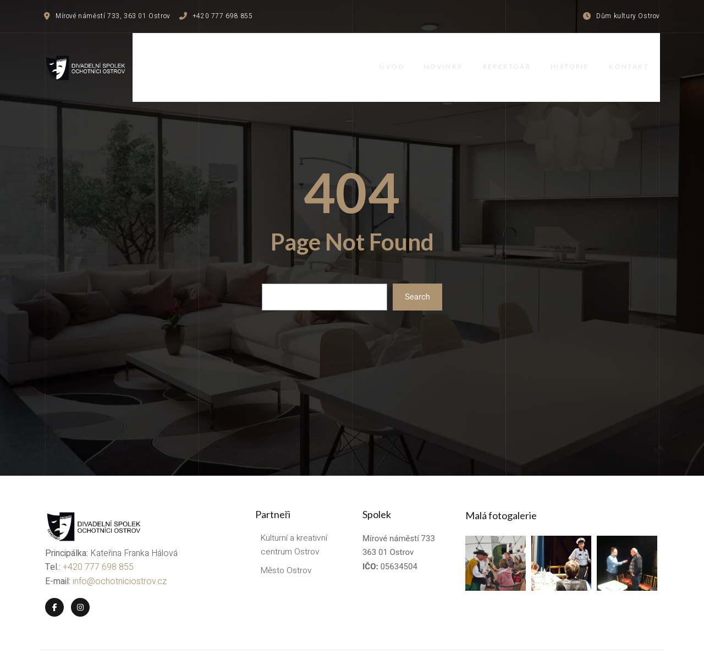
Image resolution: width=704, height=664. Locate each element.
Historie (578, 56)
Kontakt (640, 56)
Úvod (394, 56)
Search (417, 275)
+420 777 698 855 (97, 542)
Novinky (448, 56)
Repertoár (513, 56)
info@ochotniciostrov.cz (119, 556)
